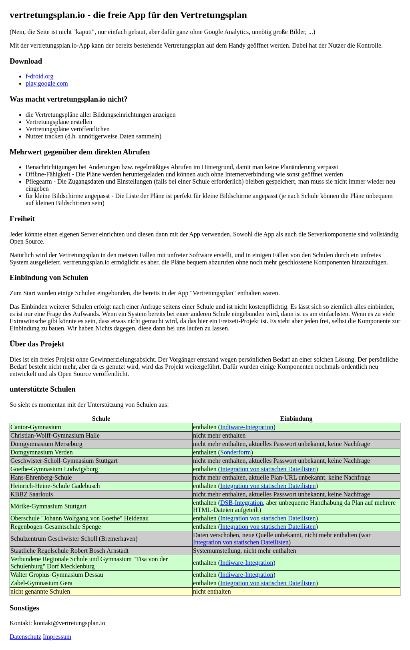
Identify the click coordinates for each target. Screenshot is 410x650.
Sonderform (235, 452)
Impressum (57, 636)
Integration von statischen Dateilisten (268, 469)
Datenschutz (25, 636)
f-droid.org (39, 76)
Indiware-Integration (246, 427)
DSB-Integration (241, 502)
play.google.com (47, 83)
